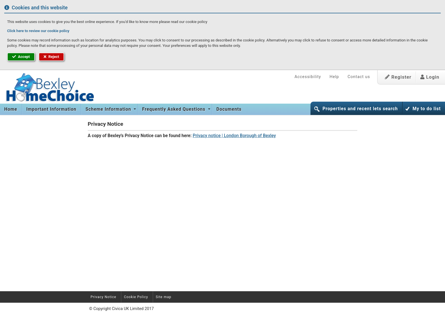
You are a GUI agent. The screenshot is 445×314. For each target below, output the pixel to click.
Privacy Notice (103, 297)
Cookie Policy (136, 297)
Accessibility (308, 76)
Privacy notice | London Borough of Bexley (234, 135)
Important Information (51, 109)
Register (398, 77)
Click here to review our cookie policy (38, 31)
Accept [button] (21, 57)
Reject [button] (51, 57)
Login (429, 77)
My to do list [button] (427, 108)
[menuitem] (11, 109)
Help (334, 76)
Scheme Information (109, 109)
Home (10, 109)
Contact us (359, 76)
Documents (229, 109)
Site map (163, 297)
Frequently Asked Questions (174, 109)
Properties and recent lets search (360, 108)
